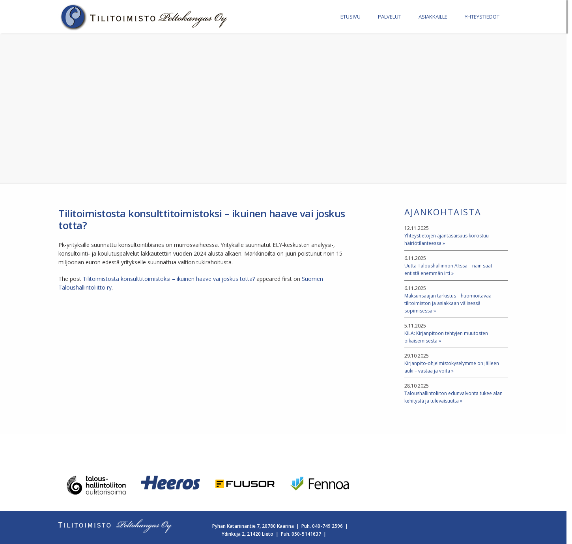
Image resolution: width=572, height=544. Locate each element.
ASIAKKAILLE (433, 16)
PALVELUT (389, 16)
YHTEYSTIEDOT (482, 16)
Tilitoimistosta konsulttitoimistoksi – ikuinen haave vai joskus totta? (169, 278)
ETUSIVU (350, 16)
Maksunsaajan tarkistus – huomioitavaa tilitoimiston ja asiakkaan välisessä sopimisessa (448, 303)
